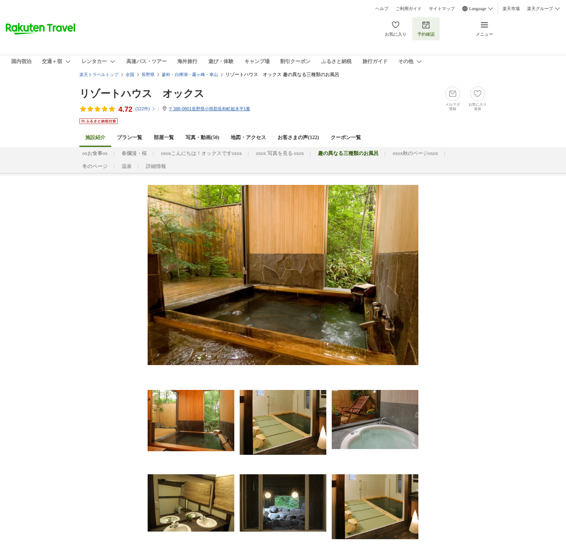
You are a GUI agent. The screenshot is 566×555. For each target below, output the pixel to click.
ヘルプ (381, 8)
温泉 (127, 166)
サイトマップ (442, 8)
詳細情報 (156, 166)
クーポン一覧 (346, 137)
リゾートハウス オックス (141, 93)
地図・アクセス (248, 137)
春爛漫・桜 (134, 153)
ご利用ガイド (409, 8)
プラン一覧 (129, 137)
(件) (145, 109)
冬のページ (95, 166)
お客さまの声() (298, 137)
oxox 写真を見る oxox (280, 153)
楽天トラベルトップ (98, 74)
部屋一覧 (164, 137)
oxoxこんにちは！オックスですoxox (201, 153)
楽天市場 (511, 8)
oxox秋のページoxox (415, 153)
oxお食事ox (95, 153)
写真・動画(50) (202, 137)
